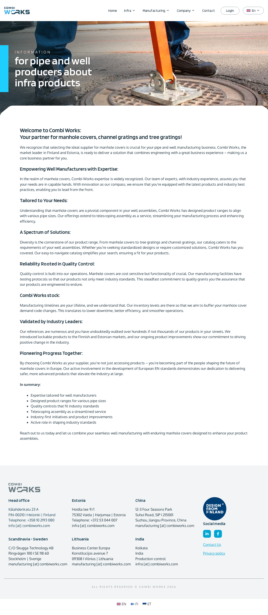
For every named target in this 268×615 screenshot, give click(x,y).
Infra (131, 10)
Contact (208, 10)
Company (188, 10)
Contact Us (212, 544)
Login (230, 10)
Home (112, 10)
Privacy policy (214, 553)
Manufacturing (158, 10)
